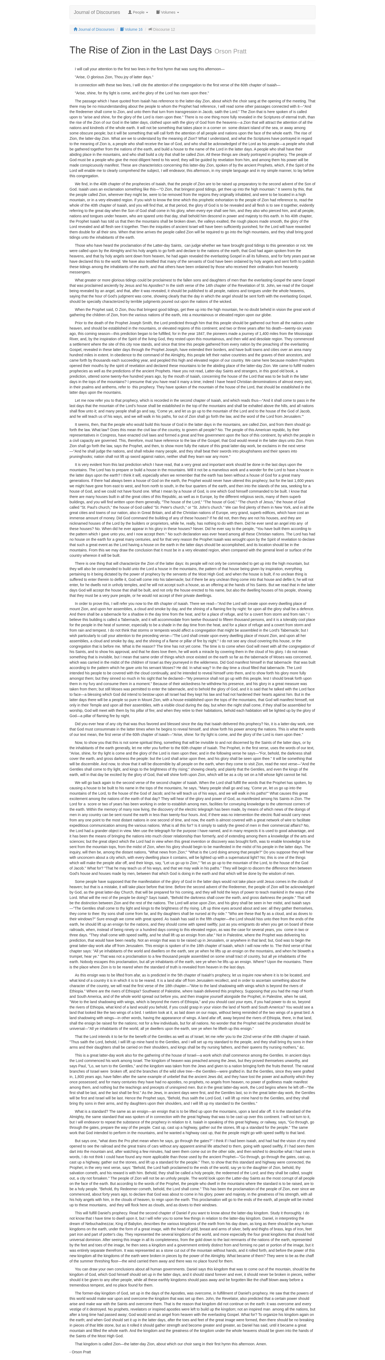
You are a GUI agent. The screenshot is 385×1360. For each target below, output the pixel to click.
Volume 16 (131, 29)
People (138, 12)
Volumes (167, 12)
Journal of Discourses (97, 12)
